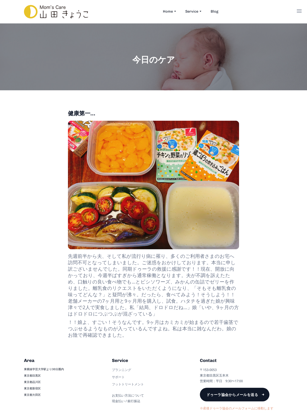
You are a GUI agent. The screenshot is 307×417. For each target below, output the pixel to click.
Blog (214, 11)
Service (191, 11)
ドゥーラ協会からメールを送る (232, 394)
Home (168, 11)
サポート (118, 377)
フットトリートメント (128, 384)
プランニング (121, 370)
